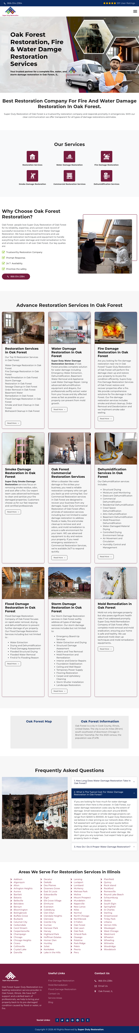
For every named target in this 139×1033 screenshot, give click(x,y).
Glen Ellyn (49, 913)
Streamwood (110, 916)
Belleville (18, 900)
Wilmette (109, 943)
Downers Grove (52, 888)
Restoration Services (32, 165)
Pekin (77, 946)
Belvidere (19, 904)
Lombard (79, 885)
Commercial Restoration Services (70, 184)
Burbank (18, 919)
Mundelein (79, 900)
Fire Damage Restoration (106, 165)
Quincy (107, 882)
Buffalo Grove (21, 916)
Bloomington (21, 910)
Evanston (48, 907)
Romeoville (110, 891)
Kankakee (49, 949)
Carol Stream (20, 928)
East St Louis (50, 891)
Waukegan (109, 928)
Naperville (79, 904)
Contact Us (54, 993)
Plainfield (109, 879)
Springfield (109, 907)
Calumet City (20, 922)
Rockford (108, 888)
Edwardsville (50, 894)
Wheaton (109, 937)
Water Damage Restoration (69, 165)
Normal (78, 913)
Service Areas (55, 998)
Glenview (48, 919)
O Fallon (78, 922)
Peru (76, 952)
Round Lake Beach (114, 894)
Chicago (18, 937)
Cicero (17, 943)
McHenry (78, 888)
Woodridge (110, 946)
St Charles (109, 910)
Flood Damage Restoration (62, 989)
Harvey (47, 931)
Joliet (46, 946)
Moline (77, 894)
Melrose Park (80, 891)
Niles (76, 910)
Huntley (48, 943)
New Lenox (80, 907)
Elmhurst (49, 904)
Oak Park (79, 931)
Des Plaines (50, 885)
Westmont (109, 934)
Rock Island (110, 885)
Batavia (17, 897)
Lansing (78, 879)
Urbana (108, 922)
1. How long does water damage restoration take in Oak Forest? (102, 782)
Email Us (103, 986)
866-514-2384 (14, 3)
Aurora (17, 891)
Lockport (78, 882)
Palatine (78, 940)
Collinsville (19, 946)
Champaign (20, 934)
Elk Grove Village (52, 900)
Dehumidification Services (106, 184)
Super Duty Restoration (91, 1029)
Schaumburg (111, 897)
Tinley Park (109, 919)
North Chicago (81, 916)
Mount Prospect (82, 897)
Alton (16, 885)
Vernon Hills (110, 925)
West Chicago (111, 931)
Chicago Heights (22, 940)
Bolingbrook (20, 913)
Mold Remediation (58, 985)
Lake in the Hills (52, 952)
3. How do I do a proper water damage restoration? (102, 847)
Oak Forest (79, 925)
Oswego (78, 937)
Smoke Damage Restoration (32, 184)
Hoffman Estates (52, 937)
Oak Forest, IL (105, 991)
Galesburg (49, 910)
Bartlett (18, 894)
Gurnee (48, 925)
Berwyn (18, 907)
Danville (18, 952)
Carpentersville (22, 931)
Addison (18, 879)
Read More (12, 423)
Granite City (50, 922)
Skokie (107, 900)
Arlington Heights (23, 888)
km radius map (39, 736)
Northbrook (80, 919)
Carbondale (20, 925)
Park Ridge (79, 943)
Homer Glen (50, 940)
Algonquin (19, 882)
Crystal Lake (20, 949)
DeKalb (47, 882)
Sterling (108, 913)
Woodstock (110, 949)
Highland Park (51, 934)
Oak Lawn (79, 928)
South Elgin (110, 904)
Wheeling (109, 940)
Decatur (48, 879)
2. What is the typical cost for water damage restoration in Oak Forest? (98, 793)
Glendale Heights (53, 916)
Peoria (77, 949)
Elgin (46, 897)
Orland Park (80, 934)
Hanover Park (51, 928)
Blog (50, 1002)
